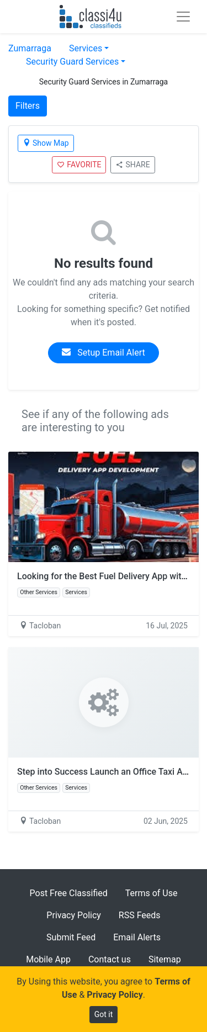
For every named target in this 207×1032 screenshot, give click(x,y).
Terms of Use (151, 893)
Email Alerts (137, 937)
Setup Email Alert (103, 352)
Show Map (46, 143)
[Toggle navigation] (183, 16)
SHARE (132, 164)
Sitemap (164, 959)
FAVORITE (79, 164)
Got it (103, 1014)
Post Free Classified (69, 893)
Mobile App (48, 959)
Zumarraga (29, 48)
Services (85, 48)
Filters (27, 105)
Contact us (109, 959)
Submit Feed (70, 937)
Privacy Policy (73, 915)
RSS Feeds (140, 915)
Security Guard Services (72, 61)
